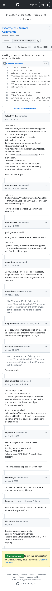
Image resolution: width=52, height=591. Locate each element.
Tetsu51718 (10, 116)
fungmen (9, 323)
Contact (22, 577)
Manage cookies (33, 577)
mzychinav (10, 262)
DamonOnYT (11, 185)
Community (41, 575)
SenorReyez (10, 477)
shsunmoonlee (12, 381)
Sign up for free (14, 556)
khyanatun (10, 432)
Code (7, 47)
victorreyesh (9, 28)
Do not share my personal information (26, 579)
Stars (41, 47)
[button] (38, 41)
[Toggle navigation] (4, 4)
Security (24, 575)
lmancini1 (9, 501)
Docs (14, 577)
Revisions (23, 47)
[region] (26, 84)
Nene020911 (11, 521)
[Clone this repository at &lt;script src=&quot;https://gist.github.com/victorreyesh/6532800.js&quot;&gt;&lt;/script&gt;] (24, 41)
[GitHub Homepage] (17, 583)
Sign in (33, 4)
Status (32, 575)
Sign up (44, 4)
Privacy (16, 575)
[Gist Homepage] (17, 4)
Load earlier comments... (26, 108)
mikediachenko (12, 346)
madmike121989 (13, 291)
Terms (8, 575)
